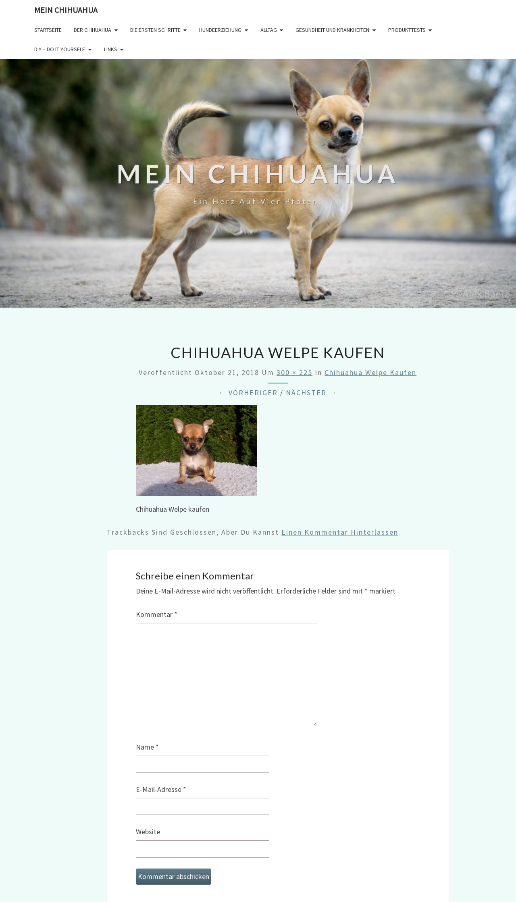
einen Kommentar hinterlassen (339, 532)
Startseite (48, 29)
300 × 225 (294, 372)
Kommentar (156, 614)
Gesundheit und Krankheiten (332, 29)
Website (148, 831)
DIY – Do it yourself (59, 49)
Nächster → (311, 392)
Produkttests (407, 29)
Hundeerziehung (220, 29)
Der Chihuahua (92, 29)
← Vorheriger (248, 392)
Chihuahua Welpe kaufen (370, 372)
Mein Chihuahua (66, 10)
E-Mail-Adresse (161, 789)
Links (110, 49)
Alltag (268, 29)
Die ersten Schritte (155, 29)
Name (147, 747)
